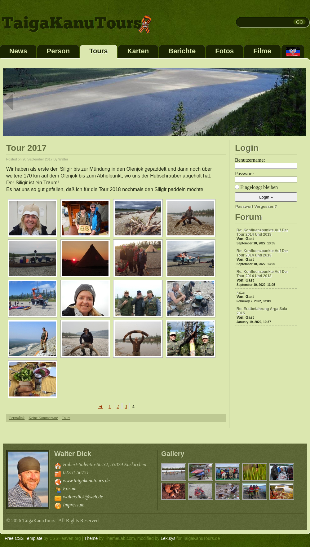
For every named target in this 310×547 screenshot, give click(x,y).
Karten (138, 51)
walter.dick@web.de (83, 496)
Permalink (16, 418)
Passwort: (244, 173)
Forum (70, 488)
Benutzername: (250, 160)
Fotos (224, 51)
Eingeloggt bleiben (259, 187)
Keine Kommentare (43, 418)
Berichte (182, 51)
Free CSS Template (23, 538)
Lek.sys (168, 538)
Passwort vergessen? (256, 206)
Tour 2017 (26, 148)
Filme (262, 51)
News (18, 51)
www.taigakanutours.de (86, 480)
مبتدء (241, 292)
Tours (98, 51)
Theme (91, 538)
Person (58, 51)
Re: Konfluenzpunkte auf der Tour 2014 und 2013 (262, 232)
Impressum (74, 504)
